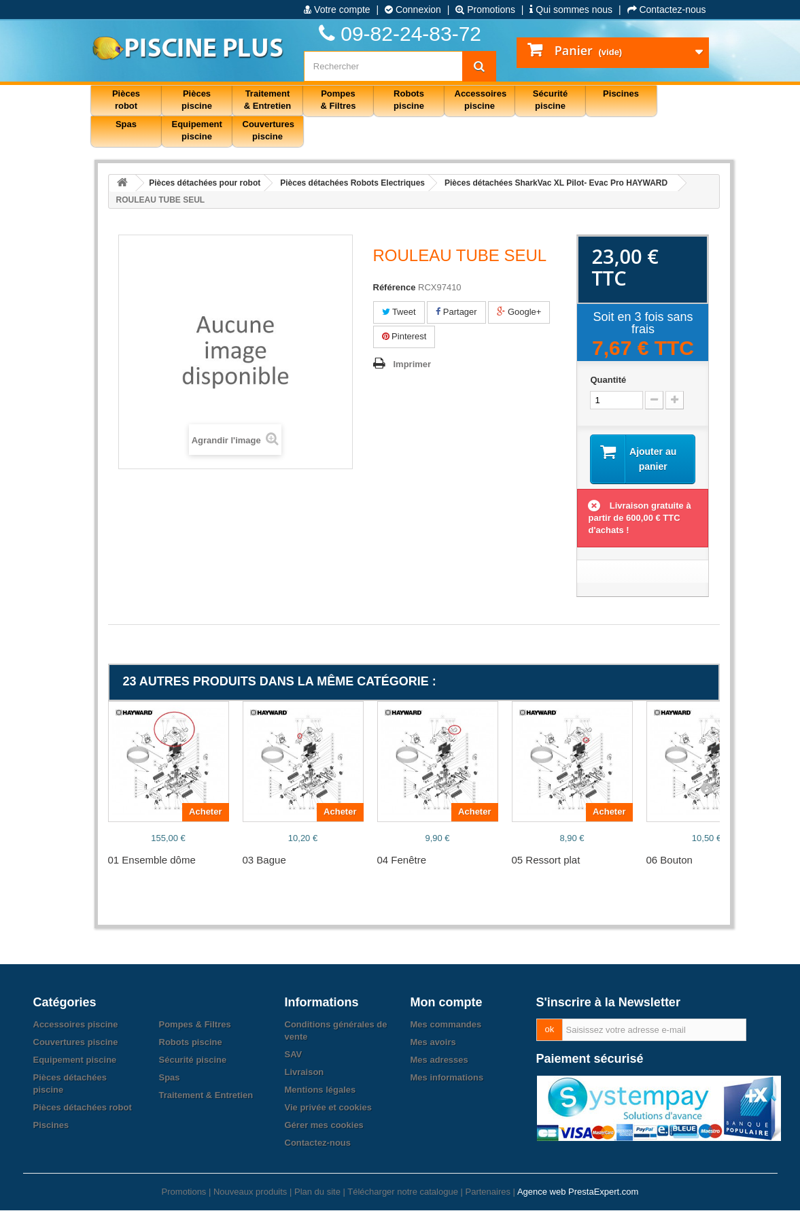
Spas (169, 1078)
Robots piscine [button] (409, 99)
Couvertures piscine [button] (269, 130)
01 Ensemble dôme (152, 860)
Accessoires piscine (75, 1025)
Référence (394, 287)
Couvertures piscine (75, 1043)
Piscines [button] (621, 93)
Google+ (519, 312)
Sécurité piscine (193, 1060)
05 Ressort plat (546, 860)
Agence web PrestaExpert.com (577, 1192)
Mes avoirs (433, 1043)
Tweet (399, 312)
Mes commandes (446, 1025)
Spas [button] (126, 124)
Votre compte (337, 9)
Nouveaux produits (250, 1192)
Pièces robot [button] (126, 99)
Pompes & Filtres (195, 1025)
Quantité (608, 380)
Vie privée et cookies (328, 1108)
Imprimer (413, 364)
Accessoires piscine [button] (481, 99)
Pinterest (404, 336)
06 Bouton (669, 860)
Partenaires (488, 1192)
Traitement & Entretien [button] (267, 99)
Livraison (304, 1073)
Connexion (413, 9)
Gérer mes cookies (324, 1126)
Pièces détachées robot (82, 1108)
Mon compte (447, 1003)
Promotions (485, 9)
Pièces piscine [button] (196, 99)
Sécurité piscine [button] (550, 99)
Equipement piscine (75, 1060)
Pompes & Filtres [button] (337, 99)
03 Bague (264, 860)
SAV (293, 1055)
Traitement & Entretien (206, 1096)
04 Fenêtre (402, 860)
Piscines (51, 1126)
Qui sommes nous (570, 9)
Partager (456, 312)
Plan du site (317, 1192)
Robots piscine (190, 1043)
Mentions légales (320, 1090)
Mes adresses (439, 1060)
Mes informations (447, 1078)
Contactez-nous (666, 9)
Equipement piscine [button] (197, 130)
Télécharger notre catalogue (402, 1192)
